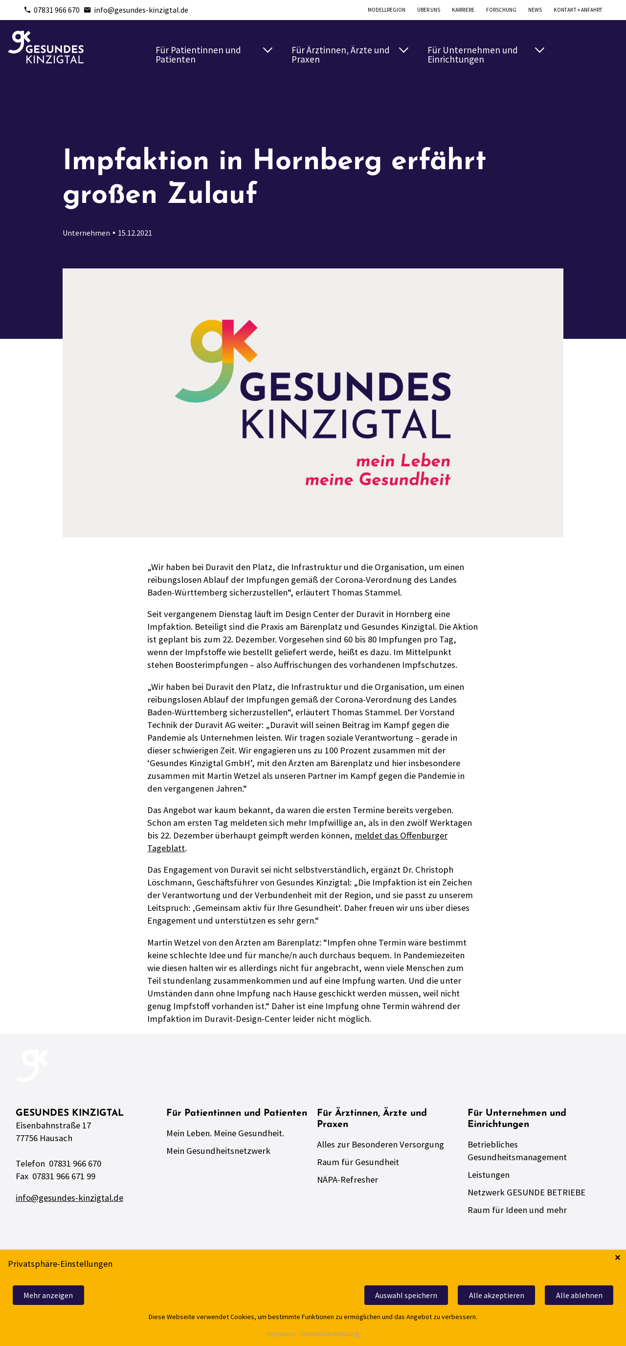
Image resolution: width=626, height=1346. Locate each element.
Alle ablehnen (579, 1295)
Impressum (281, 1334)
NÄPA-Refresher (347, 1179)
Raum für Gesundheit (358, 1162)
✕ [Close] (617, 1258)
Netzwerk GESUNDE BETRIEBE (526, 1192)
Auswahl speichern (406, 1295)
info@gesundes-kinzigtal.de (136, 9)
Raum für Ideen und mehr (517, 1209)
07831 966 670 (51, 9)
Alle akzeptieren (496, 1295)
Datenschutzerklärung (330, 1334)
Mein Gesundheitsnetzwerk (218, 1150)
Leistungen (489, 1174)
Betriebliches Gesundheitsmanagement (517, 1151)
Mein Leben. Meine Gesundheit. (225, 1133)
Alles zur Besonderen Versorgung (380, 1144)
